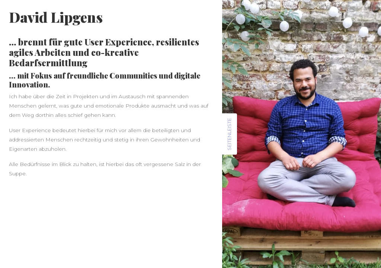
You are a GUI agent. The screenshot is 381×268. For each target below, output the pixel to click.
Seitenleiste (229, 134)
